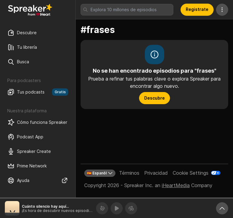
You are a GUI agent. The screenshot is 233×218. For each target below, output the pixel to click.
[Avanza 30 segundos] (131, 208)
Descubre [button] (154, 98)
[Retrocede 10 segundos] (102, 208)
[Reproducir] (117, 208)
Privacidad (156, 173)
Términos (129, 173)
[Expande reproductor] (222, 208)
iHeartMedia (176, 185)
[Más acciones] (222, 10)
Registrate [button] (197, 9)
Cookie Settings (190, 173)
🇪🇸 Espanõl (100, 173)
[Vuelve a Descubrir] (30, 10)
